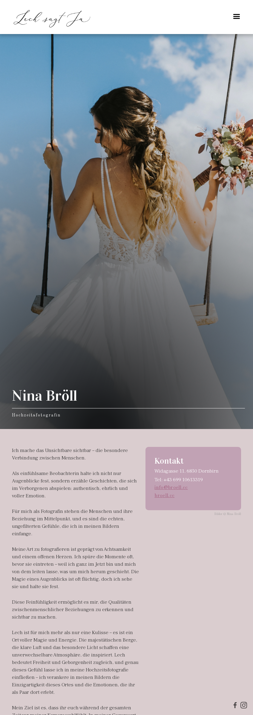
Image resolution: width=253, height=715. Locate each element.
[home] (52, 17)
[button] (236, 16)
